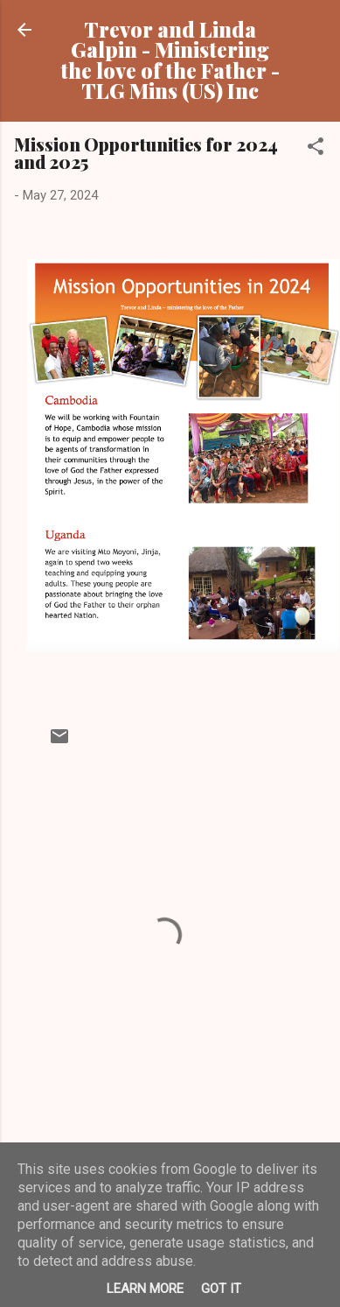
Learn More (145, 1288)
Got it (221, 1288)
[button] (315, 149)
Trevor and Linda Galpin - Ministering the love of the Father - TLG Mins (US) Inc (170, 60)
